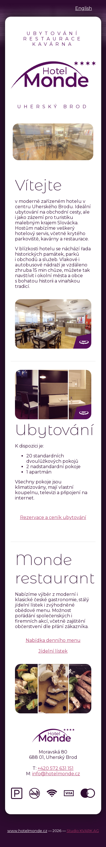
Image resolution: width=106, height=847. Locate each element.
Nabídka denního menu (53, 640)
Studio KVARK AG (83, 830)
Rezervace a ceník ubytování (53, 517)
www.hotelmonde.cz (27, 830)
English (83, 8)
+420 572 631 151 (55, 768)
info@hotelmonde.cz (56, 773)
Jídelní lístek (53, 651)
